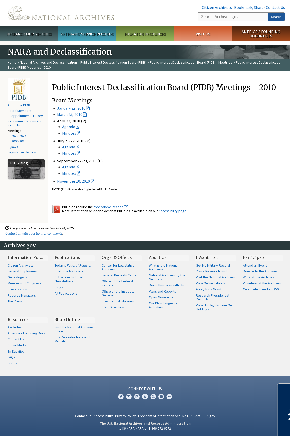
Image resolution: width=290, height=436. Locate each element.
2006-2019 (18, 141)
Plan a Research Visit (211, 271)
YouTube (153, 397)
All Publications (66, 293)
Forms (12, 363)
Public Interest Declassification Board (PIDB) (113, 62)
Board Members (20, 110)
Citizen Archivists (217, 7)
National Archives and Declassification (48, 62)
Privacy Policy (125, 416)
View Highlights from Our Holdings (214, 307)
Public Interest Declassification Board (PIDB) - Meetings (191, 62)
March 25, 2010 (69, 114)
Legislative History (22, 152)
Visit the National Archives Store (74, 329)
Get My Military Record (213, 265)
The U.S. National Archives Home (61, 13)
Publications (67, 257)
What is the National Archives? (163, 267)
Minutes (69, 133)
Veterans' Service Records (87, 33)
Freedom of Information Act (159, 416)
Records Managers (22, 295)
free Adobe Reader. (111, 207)
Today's (73, 265)
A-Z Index (14, 327)
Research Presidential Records (212, 297)
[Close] (284, 389)
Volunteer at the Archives (262, 283)
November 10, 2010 (73, 181)
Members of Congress (24, 283)
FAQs (11, 357)
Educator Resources (145, 33)
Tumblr (145, 397)
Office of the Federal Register (117, 283)
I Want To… (207, 257)
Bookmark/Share (249, 7)
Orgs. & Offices (117, 257)
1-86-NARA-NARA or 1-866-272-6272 (145, 428)
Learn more (245, 427)
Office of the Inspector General (119, 293)
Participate (254, 257)
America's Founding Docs (27, 333)
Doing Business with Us (166, 285)
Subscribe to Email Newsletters (69, 279)
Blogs (59, 287)
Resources (18, 319)
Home (12, 62)
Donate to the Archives (260, 271)
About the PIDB (19, 105)
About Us (158, 257)
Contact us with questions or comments (33, 233)
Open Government (163, 297)
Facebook (121, 397)
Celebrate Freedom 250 (261, 289)
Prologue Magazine (69, 271)
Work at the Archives (258, 277)
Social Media (17, 345)
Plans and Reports (162, 291)
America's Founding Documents (261, 33)
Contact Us (275, 7)
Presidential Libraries (118, 301)
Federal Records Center (120, 275)
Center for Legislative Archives (118, 267)
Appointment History (27, 115)
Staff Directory (113, 307)
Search (276, 16)
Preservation (17, 289)
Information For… (25, 257)
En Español (16, 351)
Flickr (169, 397)
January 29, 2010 (71, 108)
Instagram (137, 397)
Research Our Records (29, 33)
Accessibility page (172, 211)
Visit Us (203, 33)
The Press (15, 301)
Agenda (68, 126)
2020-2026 (18, 135)
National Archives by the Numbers (167, 277)
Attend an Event (255, 265)
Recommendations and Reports (25, 123)
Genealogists (18, 277)
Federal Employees (22, 271)
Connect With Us (145, 388)
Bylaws (13, 146)
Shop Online (67, 319)
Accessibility (103, 416)
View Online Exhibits (211, 283)
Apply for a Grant (208, 289)
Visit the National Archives (215, 277)
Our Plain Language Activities (163, 305)
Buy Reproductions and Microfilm (72, 339)
